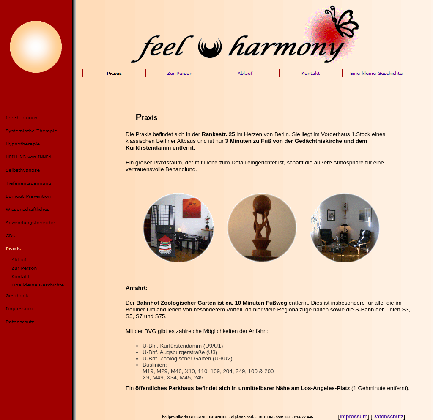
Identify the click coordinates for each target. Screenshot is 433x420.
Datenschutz (387, 416)
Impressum (353, 416)
